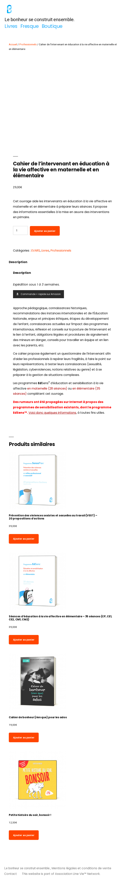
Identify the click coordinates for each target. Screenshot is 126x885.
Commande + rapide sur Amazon (38, 294)
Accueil (13, 44)
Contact (10, 874)
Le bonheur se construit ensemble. (39, 19)
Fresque (29, 26)
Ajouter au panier (45, 230)
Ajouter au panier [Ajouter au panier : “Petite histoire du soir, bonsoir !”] (23, 835)
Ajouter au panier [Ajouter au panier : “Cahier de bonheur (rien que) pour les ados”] (23, 737)
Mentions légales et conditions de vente (81, 868)
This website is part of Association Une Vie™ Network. (61, 874)
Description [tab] (18, 262)
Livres (11, 26)
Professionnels (28, 44)
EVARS (35, 250)
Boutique (52, 26)
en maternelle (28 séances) (47, 388)
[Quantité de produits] (20, 230)
